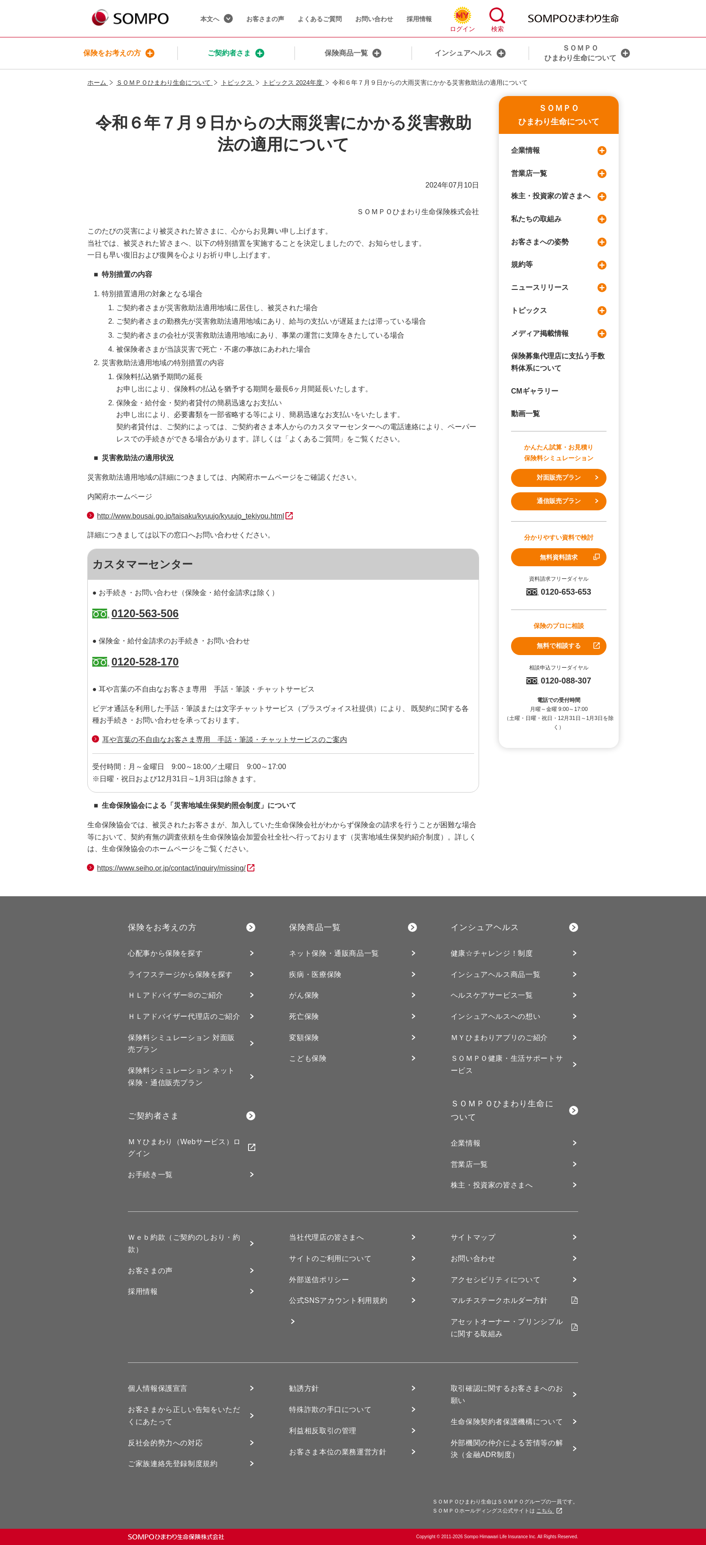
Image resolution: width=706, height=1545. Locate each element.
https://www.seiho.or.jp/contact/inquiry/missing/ (171, 868)
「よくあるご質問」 (314, 439)
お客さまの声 (265, 19)
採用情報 (419, 19)
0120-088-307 (558, 680)
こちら (548, 1511)
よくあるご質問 (320, 19)
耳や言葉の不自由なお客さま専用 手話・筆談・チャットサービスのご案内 (224, 739)
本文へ (216, 18)
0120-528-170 (144, 662)
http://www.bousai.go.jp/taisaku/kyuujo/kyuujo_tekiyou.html (190, 516)
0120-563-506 (144, 613)
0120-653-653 (558, 591)
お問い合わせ (374, 19)
